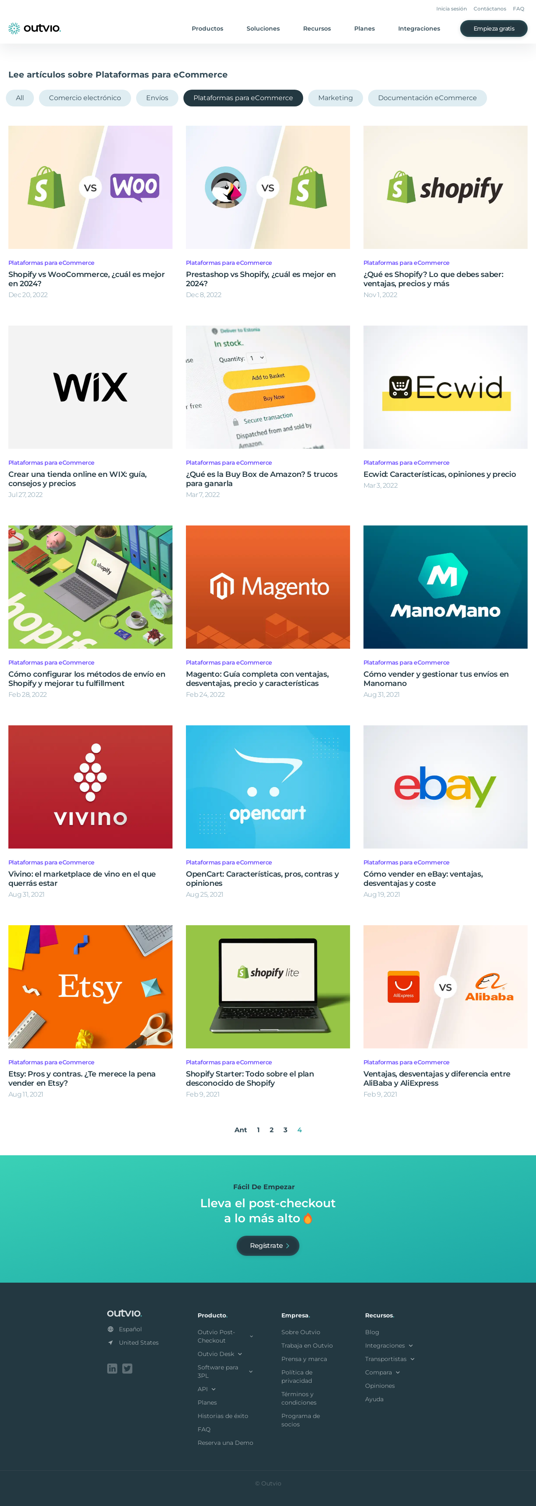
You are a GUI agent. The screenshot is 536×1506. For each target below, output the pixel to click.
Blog (372, 1332)
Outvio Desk (221, 1354)
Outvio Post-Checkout (226, 1336)
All (20, 98)
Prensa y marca (304, 1359)
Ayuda (374, 1399)
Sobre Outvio (300, 1332)
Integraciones (419, 28)
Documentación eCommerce (427, 98)
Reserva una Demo (225, 1442)
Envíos (157, 98)
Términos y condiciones (299, 1398)
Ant (240, 1130)
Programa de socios (300, 1420)
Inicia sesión (451, 8)
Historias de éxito (223, 1416)
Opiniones (380, 1386)
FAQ (518, 8)
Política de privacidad (296, 1376)
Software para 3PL (226, 1371)
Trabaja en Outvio (307, 1345)
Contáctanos (490, 8)
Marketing (335, 98)
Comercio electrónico (85, 98)
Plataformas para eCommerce (243, 98)
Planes (364, 28)
